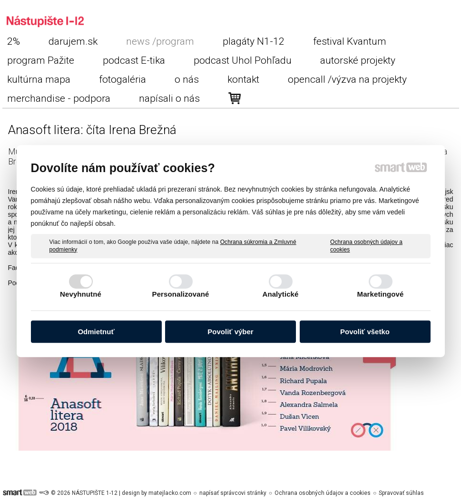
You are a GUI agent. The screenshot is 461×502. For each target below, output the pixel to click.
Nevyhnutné (80, 294)
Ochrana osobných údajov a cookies (366, 246)
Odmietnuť (96, 332)
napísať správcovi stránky (232, 493)
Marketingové (380, 294)
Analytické (280, 294)
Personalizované (180, 294)
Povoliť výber (230, 332)
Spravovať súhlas (401, 493)
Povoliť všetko (365, 332)
